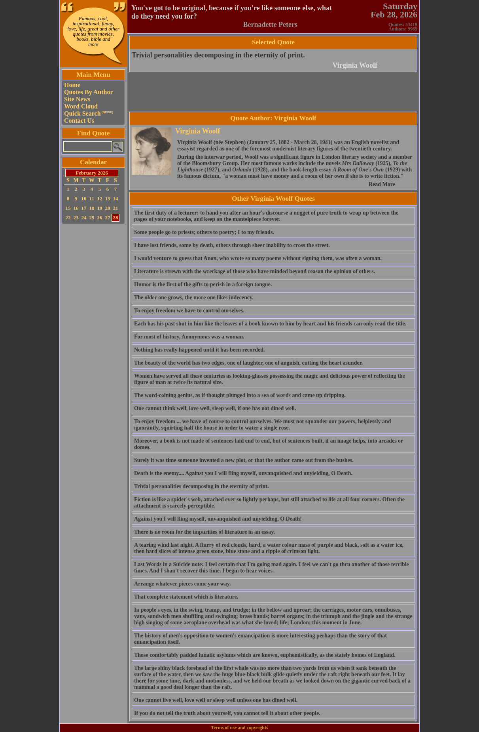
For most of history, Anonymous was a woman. (189, 337)
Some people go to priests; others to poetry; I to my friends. (204, 232)
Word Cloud (81, 106)
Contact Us (79, 120)
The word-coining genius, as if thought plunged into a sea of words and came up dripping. (240, 395)
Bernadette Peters (270, 25)
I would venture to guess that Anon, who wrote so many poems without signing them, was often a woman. (258, 258)
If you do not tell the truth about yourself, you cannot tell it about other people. (227, 713)
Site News (77, 99)
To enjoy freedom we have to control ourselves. (189, 311)
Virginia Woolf (354, 65)
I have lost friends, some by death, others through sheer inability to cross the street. (232, 245)
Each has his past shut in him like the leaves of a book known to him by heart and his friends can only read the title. (270, 324)
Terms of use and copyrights (239, 727)
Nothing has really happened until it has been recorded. (199, 350)
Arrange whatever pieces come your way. (182, 584)
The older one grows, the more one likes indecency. (194, 297)
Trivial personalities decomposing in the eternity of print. (218, 55)
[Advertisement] (93, 345)
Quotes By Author (88, 92)
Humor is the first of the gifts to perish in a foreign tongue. (203, 284)
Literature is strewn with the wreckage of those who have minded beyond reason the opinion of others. (254, 271)
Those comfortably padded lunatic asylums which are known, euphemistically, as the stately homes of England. (265, 655)
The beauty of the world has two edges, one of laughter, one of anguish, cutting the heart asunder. (248, 363)
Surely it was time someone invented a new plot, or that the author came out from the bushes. (244, 460)
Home (72, 85)
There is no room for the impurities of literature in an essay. (204, 532)
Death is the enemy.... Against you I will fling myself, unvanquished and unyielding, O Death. (243, 473)
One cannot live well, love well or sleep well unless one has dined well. (215, 700)
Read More (382, 184)
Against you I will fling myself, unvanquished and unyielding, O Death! (218, 519)
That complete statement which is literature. (186, 597)
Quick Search (88, 113)
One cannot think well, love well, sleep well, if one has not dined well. (215, 408)
